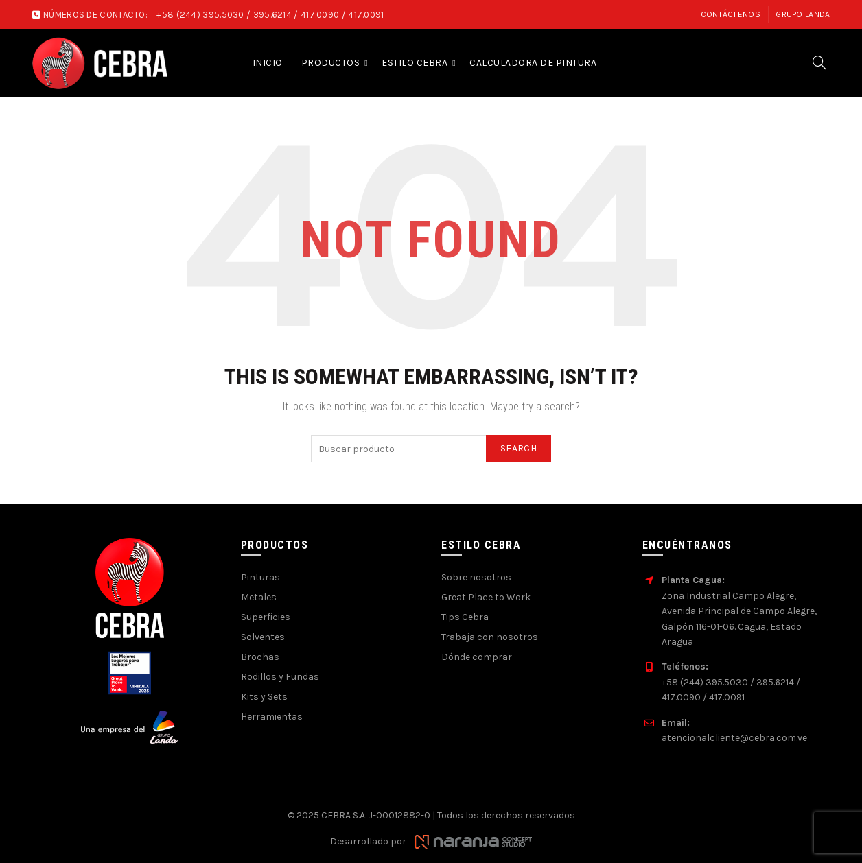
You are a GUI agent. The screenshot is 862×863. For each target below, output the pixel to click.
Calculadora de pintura (532, 63)
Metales (259, 597)
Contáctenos (730, 14)
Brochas (260, 657)
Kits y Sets (264, 696)
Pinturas (260, 577)
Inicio (268, 63)
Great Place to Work (486, 597)
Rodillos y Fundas (280, 677)
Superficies (265, 617)
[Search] (819, 62)
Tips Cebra (465, 617)
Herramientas (272, 716)
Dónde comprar (476, 657)
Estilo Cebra (414, 63)
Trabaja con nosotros (489, 637)
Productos (330, 63)
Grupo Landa (803, 14)
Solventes (263, 637)
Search (518, 448)
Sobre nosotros (476, 577)
